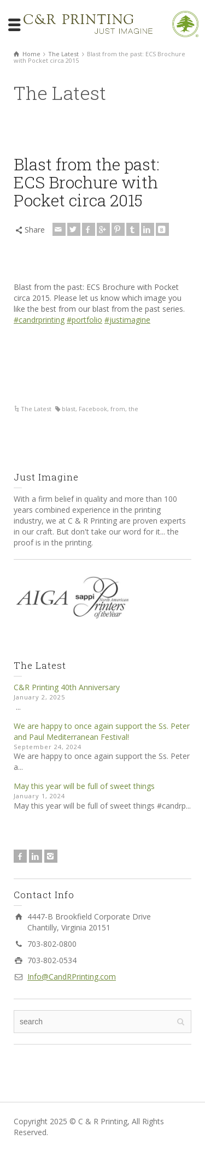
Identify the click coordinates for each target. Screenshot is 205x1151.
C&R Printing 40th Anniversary (67, 687)
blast (68, 409)
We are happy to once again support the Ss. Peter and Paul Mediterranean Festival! (102, 731)
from (117, 409)
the (133, 409)
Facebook (93, 409)
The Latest (36, 409)
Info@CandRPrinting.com (71, 976)
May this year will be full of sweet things (84, 786)
